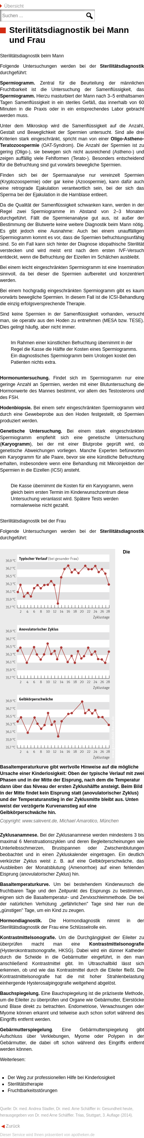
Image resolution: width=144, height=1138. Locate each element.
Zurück (12, 1126)
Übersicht (14, 6)
